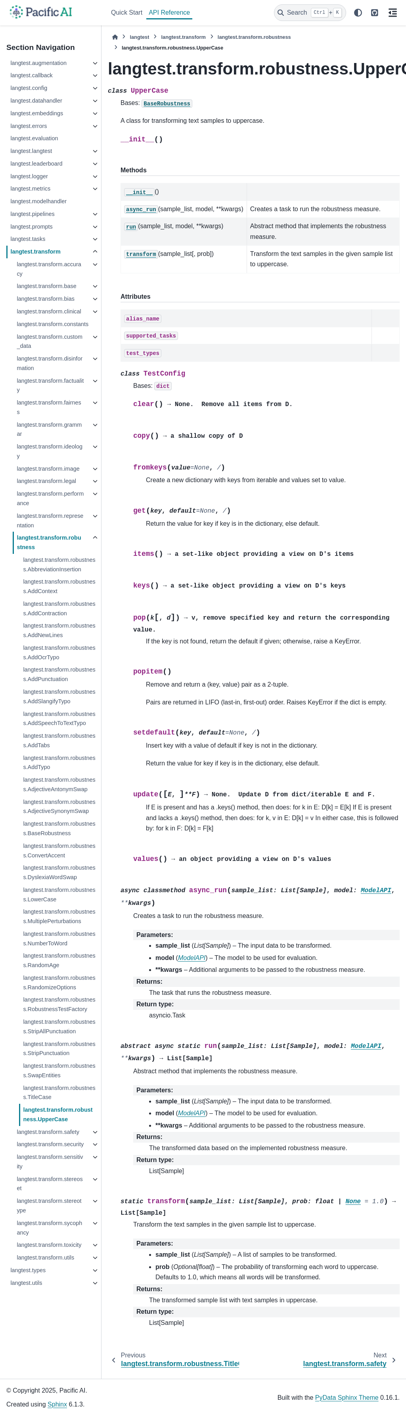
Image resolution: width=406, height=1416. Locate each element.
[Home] (115, 37)
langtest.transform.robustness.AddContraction (59, 608)
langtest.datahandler (36, 100)
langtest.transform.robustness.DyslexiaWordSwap (59, 872)
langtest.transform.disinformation (49, 363)
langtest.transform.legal (46, 481)
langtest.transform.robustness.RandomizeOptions (59, 982)
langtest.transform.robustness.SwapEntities (59, 1070)
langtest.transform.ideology (49, 451)
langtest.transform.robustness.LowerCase (59, 895)
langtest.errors (28, 126)
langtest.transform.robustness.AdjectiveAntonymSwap (59, 784)
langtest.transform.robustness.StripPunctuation (59, 1049)
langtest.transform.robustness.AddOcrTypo (59, 652)
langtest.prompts (31, 226)
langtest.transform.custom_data (49, 341)
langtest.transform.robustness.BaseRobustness (59, 828)
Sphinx (57, 1404)
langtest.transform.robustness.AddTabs (59, 740)
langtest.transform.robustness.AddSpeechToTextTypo (59, 719)
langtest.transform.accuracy (49, 269)
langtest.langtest (31, 151)
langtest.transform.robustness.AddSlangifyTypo (59, 696)
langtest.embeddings (36, 113)
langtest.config (28, 88)
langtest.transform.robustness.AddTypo (59, 763)
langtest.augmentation (38, 63)
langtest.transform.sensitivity (50, 1162)
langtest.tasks (27, 239)
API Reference (169, 12)
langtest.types (28, 1270)
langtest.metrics (30, 188)
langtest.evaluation (34, 138)
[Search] (310, 12)
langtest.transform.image (48, 469)
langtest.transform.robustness (49, 542)
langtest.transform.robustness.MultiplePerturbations (59, 916)
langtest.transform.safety (48, 1132)
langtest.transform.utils (45, 1257)
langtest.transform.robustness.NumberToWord (59, 939)
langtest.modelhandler (38, 201)
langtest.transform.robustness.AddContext (59, 586)
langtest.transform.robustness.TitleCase (59, 1093)
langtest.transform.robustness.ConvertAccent (59, 851)
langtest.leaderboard (36, 163)
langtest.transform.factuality (50, 385)
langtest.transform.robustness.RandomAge (59, 960)
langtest (139, 37)
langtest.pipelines (32, 214)
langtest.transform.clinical (49, 311)
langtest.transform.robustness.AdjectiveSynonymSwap (59, 807)
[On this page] (392, 12)
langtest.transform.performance (50, 498)
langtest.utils (26, 1283)
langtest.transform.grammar (49, 429)
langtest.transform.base (46, 286)
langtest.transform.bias (46, 299)
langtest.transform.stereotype (49, 1206)
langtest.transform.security (50, 1144)
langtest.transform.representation (50, 521)
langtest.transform (35, 251)
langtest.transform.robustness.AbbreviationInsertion (59, 565)
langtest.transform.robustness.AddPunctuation (59, 674)
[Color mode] (358, 12)
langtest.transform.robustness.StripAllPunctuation (59, 1026)
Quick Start (126, 12)
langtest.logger (29, 176)
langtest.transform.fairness (49, 407)
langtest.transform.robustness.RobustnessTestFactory (59, 1004)
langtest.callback (31, 75)
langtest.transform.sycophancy (49, 1228)
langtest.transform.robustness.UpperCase (57, 1114)
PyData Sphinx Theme (347, 1397)
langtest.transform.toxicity (49, 1245)
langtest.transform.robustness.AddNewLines (59, 630)
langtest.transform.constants (52, 324)
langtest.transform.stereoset (49, 1184)
